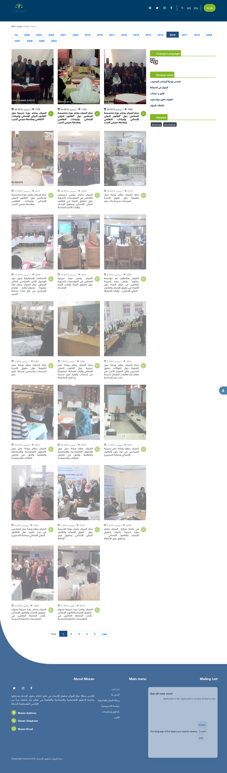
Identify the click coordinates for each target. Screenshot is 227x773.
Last (104, 634)
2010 (197, 34)
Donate (209, 8)
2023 (39, 34)
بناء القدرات (187, 16)
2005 (42, 40)
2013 (160, 34)
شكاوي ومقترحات (110, 713)
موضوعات (136, 16)
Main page (16, 26)
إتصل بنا (115, 696)
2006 (29, 40)
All (16, 34)
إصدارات (154, 16)
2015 (136, 34)
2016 (124, 34)
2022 (51, 34)
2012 (172, 34)
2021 (63, 34)
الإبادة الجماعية (118, 16)
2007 (17, 40)
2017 (112, 34)
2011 (185, 34)
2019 (87, 34)
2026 (27, 34)
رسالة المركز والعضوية (108, 702)
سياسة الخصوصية (110, 708)
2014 (148, 34)
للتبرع (116, 719)
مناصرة (169, 16)
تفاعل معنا (206, 16)
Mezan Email (22, 731)
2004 (54, 40)
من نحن (115, 691)
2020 (75, 34)
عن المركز (100, 16)
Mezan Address (23, 715)
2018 (100, 34)
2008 (209, 34)
